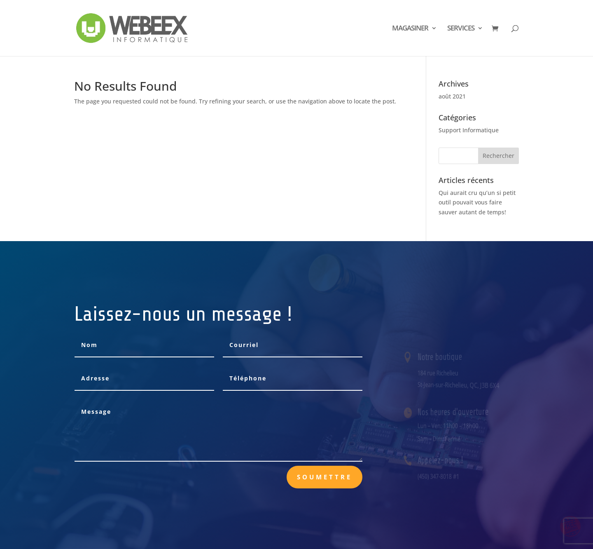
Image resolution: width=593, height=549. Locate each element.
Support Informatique (469, 130)
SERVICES (460, 29)
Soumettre (324, 477)
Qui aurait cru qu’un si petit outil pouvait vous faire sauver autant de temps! (477, 202)
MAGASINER (410, 29)
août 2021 (452, 96)
